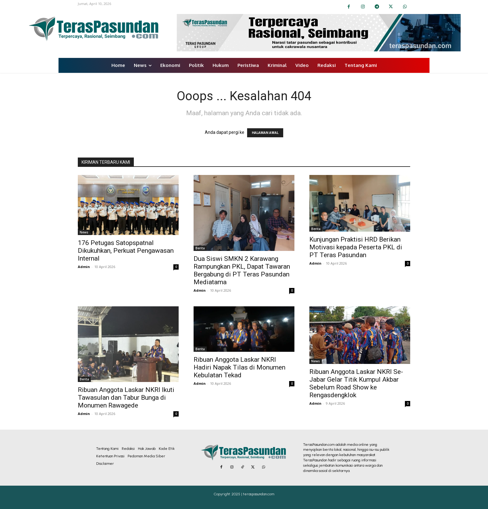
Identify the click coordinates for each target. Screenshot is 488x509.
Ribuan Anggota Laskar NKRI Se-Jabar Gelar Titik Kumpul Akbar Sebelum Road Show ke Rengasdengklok (356, 383)
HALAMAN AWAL (265, 133)
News (84, 232)
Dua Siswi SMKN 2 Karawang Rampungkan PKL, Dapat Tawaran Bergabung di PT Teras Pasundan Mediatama (242, 270)
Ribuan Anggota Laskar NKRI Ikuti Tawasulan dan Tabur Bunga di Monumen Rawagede (126, 397)
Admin (84, 266)
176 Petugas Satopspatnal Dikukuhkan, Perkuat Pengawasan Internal (126, 250)
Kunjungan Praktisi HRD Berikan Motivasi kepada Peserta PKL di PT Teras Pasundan (355, 247)
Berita (200, 248)
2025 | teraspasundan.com (253, 494)
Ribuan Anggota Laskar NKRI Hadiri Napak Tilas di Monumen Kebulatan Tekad (239, 367)
